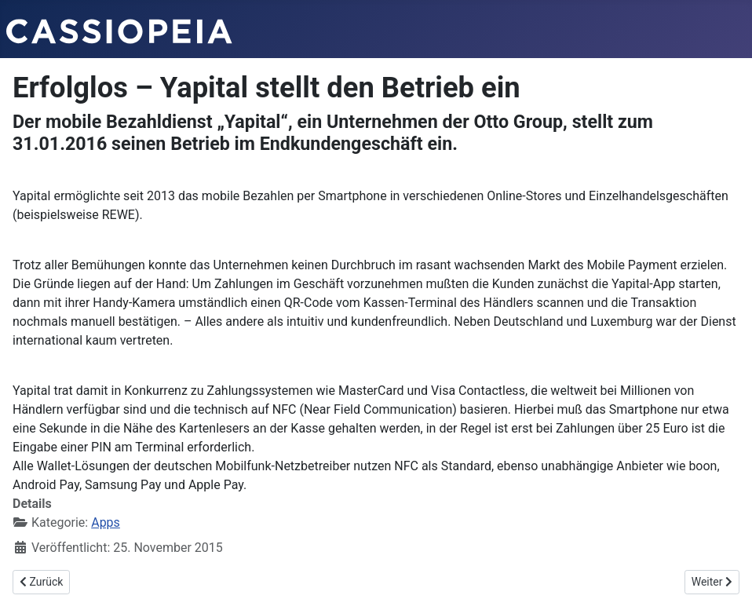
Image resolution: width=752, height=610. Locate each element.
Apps (105, 522)
